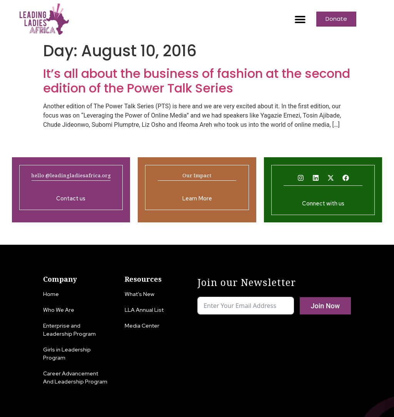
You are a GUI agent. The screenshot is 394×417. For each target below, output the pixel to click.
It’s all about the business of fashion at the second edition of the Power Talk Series (196, 81)
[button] (300, 19)
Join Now (325, 306)
